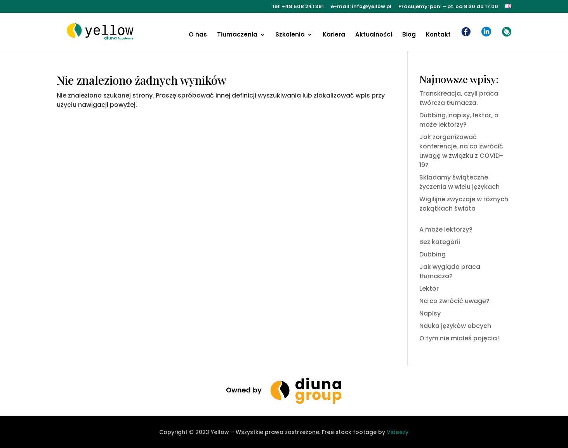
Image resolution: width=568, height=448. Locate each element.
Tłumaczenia (237, 35)
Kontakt (438, 35)
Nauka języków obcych (455, 325)
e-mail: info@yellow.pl (361, 7)
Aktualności (373, 35)
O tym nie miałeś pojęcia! (459, 338)
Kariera (334, 35)
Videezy (397, 432)
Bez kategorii (439, 241)
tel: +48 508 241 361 (298, 7)
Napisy (430, 313)
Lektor (429, 288)
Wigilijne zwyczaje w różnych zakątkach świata (463, 204)
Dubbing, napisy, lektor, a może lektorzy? (459, 120)
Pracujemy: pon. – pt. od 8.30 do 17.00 (448, 7)
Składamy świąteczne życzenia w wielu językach (459, 182)
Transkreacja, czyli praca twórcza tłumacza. (458, 98)
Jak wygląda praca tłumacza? (449, 271)
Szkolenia (290, 35)
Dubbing (432, 254)
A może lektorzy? (445, 229)
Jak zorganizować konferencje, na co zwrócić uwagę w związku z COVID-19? (461, 150)
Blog (409, 35)
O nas (198, 35)
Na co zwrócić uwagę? (454, 300)
